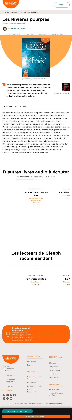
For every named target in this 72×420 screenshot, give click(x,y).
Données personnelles (18, 404)
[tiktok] (7, 398)
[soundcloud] (7, 395)
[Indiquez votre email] (50, 334)
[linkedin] (4, 398)
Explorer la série (62, 93)
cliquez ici (28, 340)
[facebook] (4, 395)
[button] (17, 411)
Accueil (6, 12)
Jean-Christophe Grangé (13, 23)
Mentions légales (56, 404)
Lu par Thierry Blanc (16, 29)
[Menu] (62, 4)
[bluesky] (11, 398)
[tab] (7, 106)
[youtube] (14, 395)
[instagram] (11, 395)
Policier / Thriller (16, 12)
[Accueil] (10, 5)
